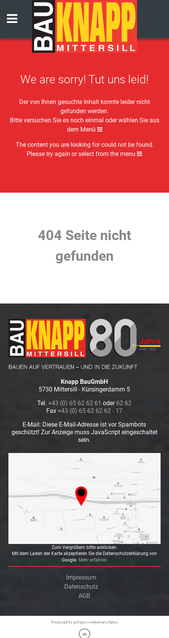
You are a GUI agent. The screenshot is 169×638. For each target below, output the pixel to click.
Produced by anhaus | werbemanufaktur (84, 622)
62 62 (124, 403)
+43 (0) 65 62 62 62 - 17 (90, 410)
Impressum (81, 577)
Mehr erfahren (92, 560)
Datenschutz (81, 586)
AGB (84, 595)
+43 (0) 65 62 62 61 (74, 403)
